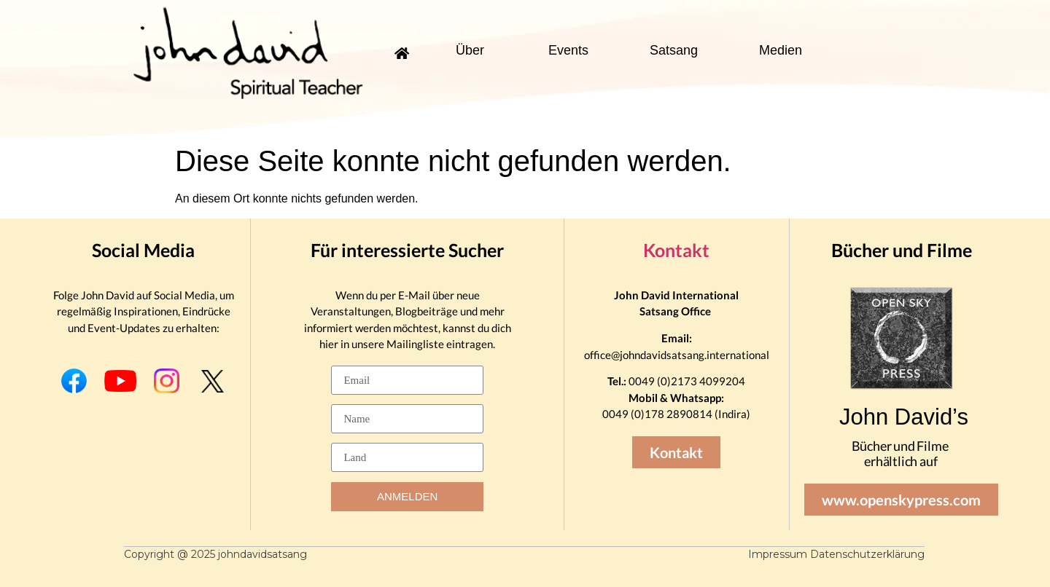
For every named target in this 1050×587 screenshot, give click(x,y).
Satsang (674, 50)
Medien (780, 50)
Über (470, 50)
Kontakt (676, 250)
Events (568, 50)
